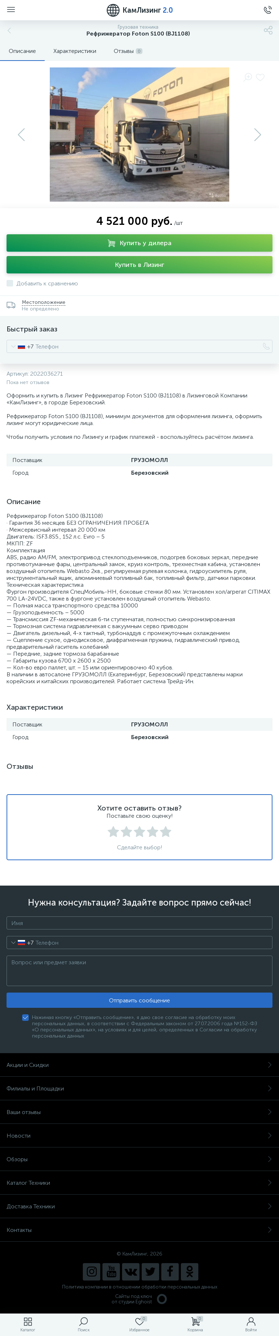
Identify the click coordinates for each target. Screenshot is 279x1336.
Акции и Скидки (139, 1064)
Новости (139, 1135)
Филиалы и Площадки (139, 1088)
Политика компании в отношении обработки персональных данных (139, 1287)
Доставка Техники (139, 1206)
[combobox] (20, 346)
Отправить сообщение (139, 1000)
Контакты (139, 1229)
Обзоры (139, 1159)
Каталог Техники (139, 1182)
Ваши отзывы (139, 1112)
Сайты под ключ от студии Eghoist (140, 1299)
